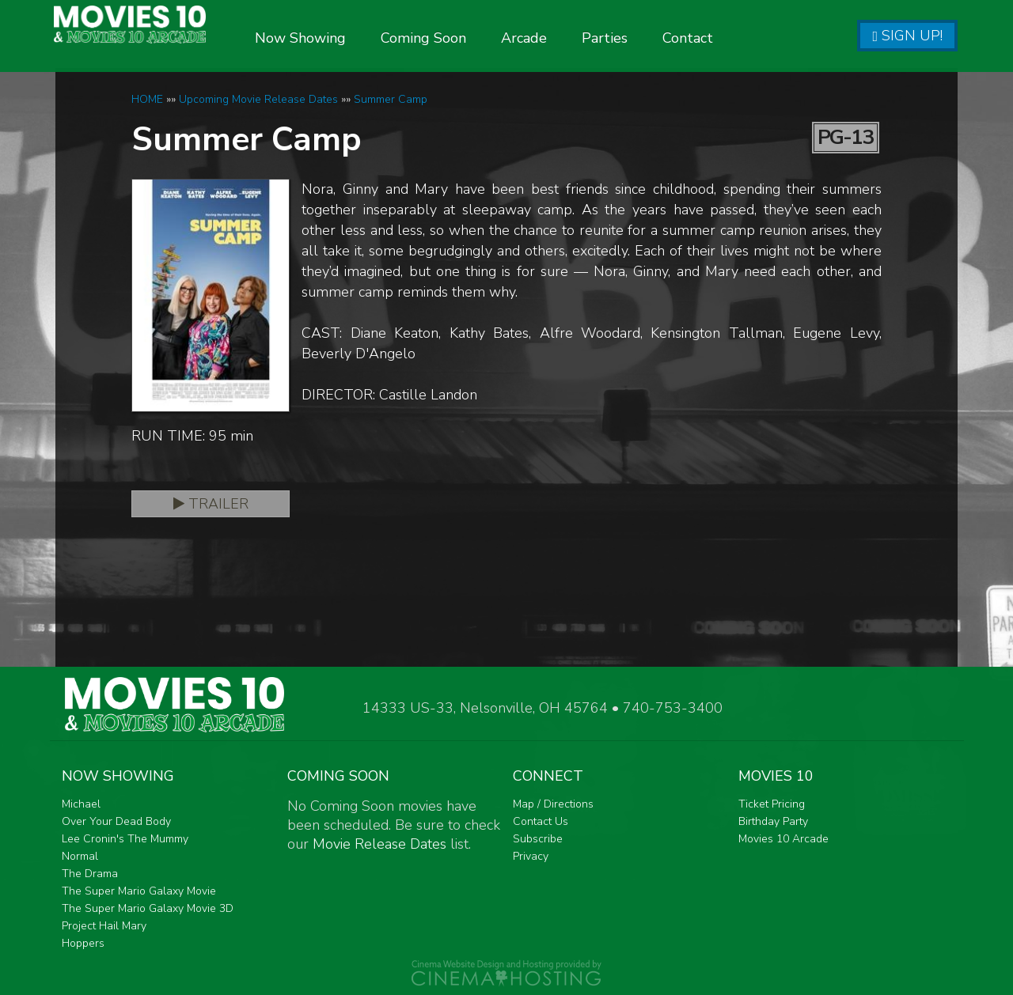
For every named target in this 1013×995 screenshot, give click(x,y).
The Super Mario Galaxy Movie (139, 891)
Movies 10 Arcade (783, 838)
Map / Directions (553, 804)
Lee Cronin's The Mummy (125, 838)
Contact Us (540, 821)
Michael (81, 804)
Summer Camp (390, 99)
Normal (80, 856)
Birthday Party (773, 821)
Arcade (563, 37)
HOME (147, 99)
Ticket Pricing (771, 804)
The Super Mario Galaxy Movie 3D (147, 908)
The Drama (90, 873)
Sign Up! (907, 35)
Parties (643, 37)
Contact (726, 37)
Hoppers (83, 943)
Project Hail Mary (104, 925)
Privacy (530, 856)
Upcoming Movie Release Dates (258, 99)
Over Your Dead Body (116, 821)
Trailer (211, 503)
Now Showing (339, 37)
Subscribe (538, 838)
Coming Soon (462, 37)
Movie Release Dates (379, 843)
